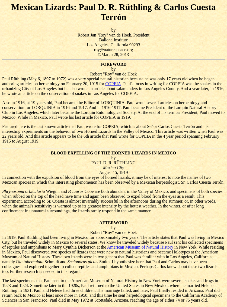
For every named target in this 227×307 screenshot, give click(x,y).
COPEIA (113, 83)
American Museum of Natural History (140, 247)
